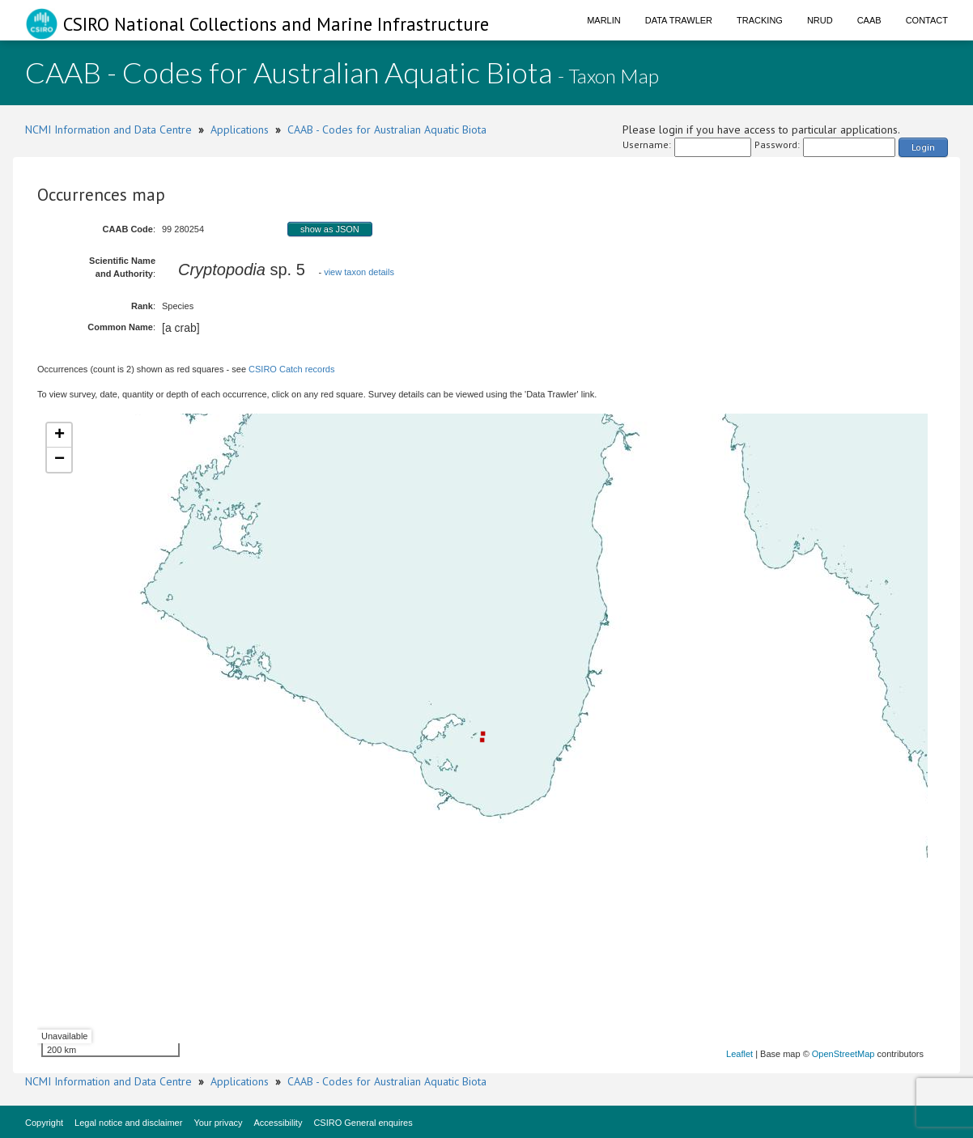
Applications (239, 129)
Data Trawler (678, 20)
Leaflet (739, 1054)
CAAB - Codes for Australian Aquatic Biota (386, 129)
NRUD (820, 20)
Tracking (760, 20)
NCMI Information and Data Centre (108, 129)
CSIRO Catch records (291, 369)
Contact (927, 20)
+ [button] (59, 435)
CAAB (869, 20)
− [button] (59, 460)
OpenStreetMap (843, 1054)
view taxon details (359, 272)
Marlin (604, 20)
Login (923, 147)
